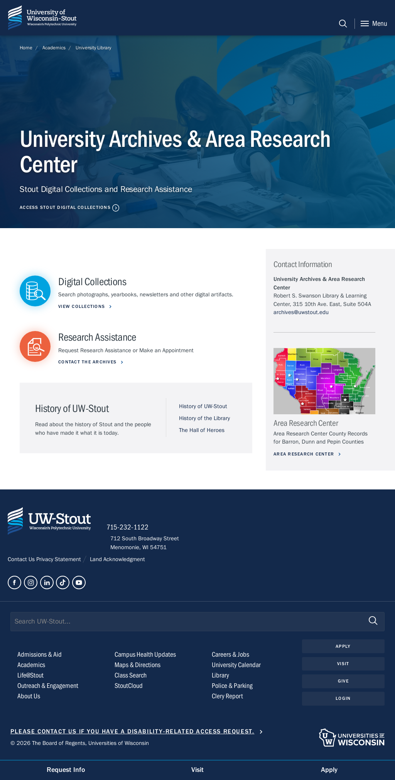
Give (343, 684)
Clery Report (227, 699)
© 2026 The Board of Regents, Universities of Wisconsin (79, 745)
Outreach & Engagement (47, 688)
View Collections (83, 306)
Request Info (66, 770)
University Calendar (236, 668)
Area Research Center (306, 454)
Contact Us (22, 561)
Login (343, 701)
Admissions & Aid (39, 657)
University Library (93, 47)
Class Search (131, 678)
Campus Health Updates (145, 657)
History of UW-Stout (203, 406)
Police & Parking (232, 688)
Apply (343, 649)
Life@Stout (30, 678)
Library (220, 678)
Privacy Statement (59, 561)
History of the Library (204, 418)
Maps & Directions (137, 668)
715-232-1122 (131, 529)
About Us (28, 699)
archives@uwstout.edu (301, 312)
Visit (343, 666)
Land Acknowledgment (116, 561)
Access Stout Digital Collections (67, 207)
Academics (54, 47)
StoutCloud (129, 688)
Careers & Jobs (230, 657)
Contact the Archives (89, 362)
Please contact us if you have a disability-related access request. (132, 734)
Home (26, 47)
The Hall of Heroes (202, 430)
